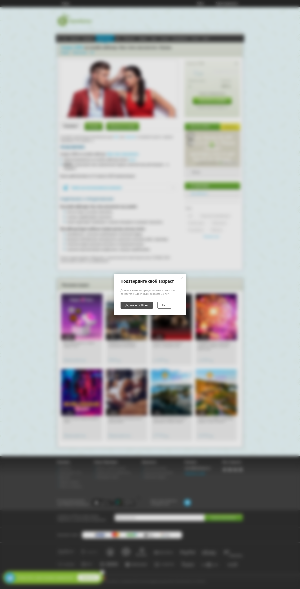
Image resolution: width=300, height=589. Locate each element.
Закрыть (182, 278)
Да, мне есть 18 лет (136, 305)
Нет (164, 305)
